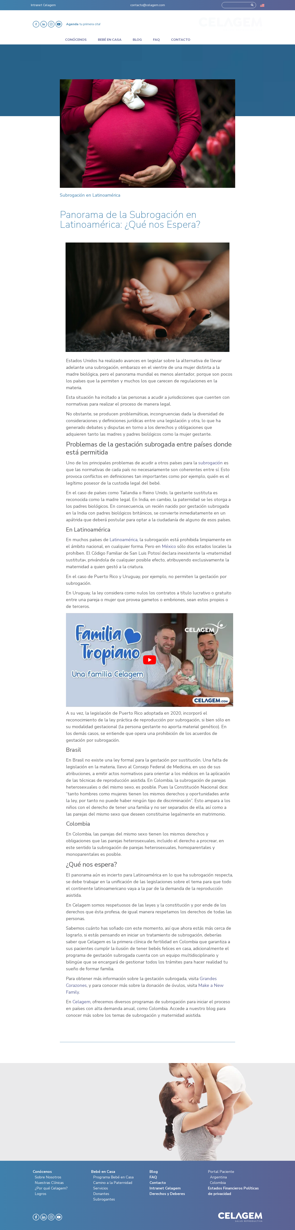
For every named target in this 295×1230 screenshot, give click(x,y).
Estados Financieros (225, 1188)
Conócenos (76, 39)
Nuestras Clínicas (49, 1182)
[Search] (252, 5)
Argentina (218, 1177)
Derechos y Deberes (167, 1193)
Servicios (100, 1188)
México (168, 546)
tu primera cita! (83, 24)
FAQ (153, 1177)
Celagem (81, 1002)
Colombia (218, 1182)
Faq (156, 39)
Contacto (180, 39)
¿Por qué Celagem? (51, 1188)
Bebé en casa (109, 39)
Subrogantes (104, 1199)
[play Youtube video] (149, 660)
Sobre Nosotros (48, 1177)
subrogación (210, 463)
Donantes (101, 1193)
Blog (137, 39)
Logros (40, 1193)
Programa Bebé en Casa (113, 1177)
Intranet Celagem (43, 4)
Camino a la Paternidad (112, 1182)
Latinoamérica (123, 540)
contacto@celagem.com (147, 4)
